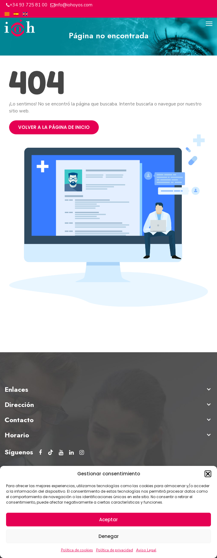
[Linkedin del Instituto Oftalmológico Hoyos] (71, 452)
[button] (208, 474)
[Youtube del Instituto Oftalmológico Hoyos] (60, 452)
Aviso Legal (146, 550)
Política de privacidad (114, 550)
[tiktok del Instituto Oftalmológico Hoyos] (50, 452)
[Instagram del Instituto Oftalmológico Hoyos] (81, 452)
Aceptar (108, 519)
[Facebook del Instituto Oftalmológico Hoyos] (40, 452)
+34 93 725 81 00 (28, 5)
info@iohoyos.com (73, 5)
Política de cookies (77, 550)
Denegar (108, 536)
